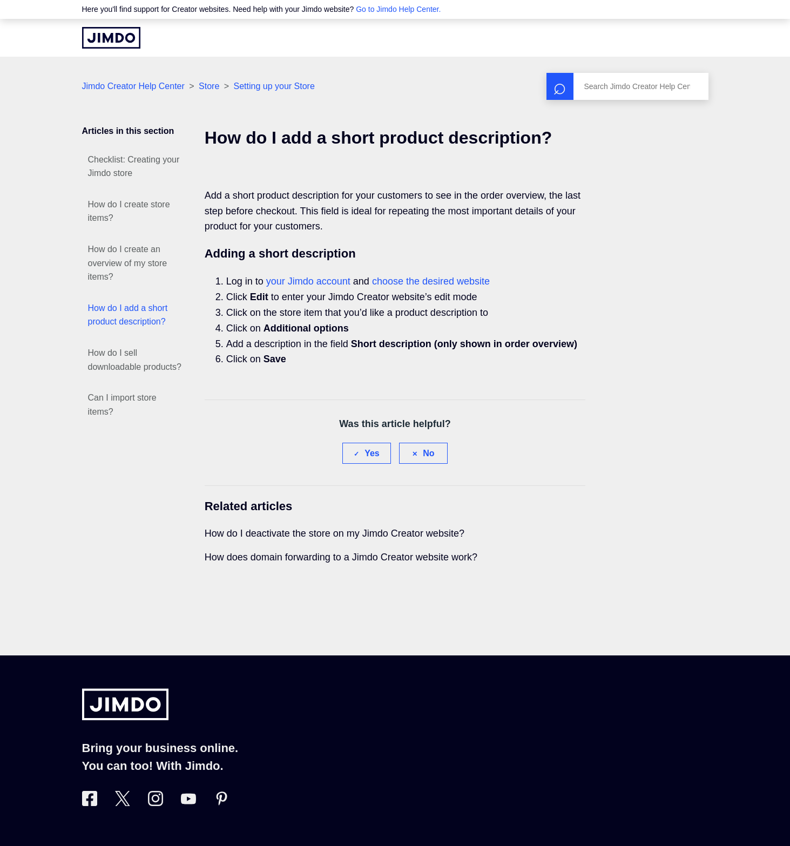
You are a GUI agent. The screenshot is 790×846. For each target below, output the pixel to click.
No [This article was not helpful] (428, 453)
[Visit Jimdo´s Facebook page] (89, 802)
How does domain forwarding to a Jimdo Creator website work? (341, 557)
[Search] (627, 86)
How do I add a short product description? (128, 315)
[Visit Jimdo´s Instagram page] (155, 802)
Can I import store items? (122, 404)
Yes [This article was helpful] (372, 453)
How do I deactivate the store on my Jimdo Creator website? (334, 533)
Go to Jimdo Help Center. (398, 9)
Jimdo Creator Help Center (133, 86)
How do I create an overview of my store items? (127, 263)
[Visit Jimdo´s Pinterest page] (221, 802)
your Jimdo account (308, 281)
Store (210, 86)
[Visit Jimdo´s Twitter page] (122, 802)
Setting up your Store (274, 86)
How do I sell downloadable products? (134, 359)
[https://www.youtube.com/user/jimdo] (188, 802)
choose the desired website (431, 281)
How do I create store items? (129, 211)
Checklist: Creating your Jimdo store (134, 166)
